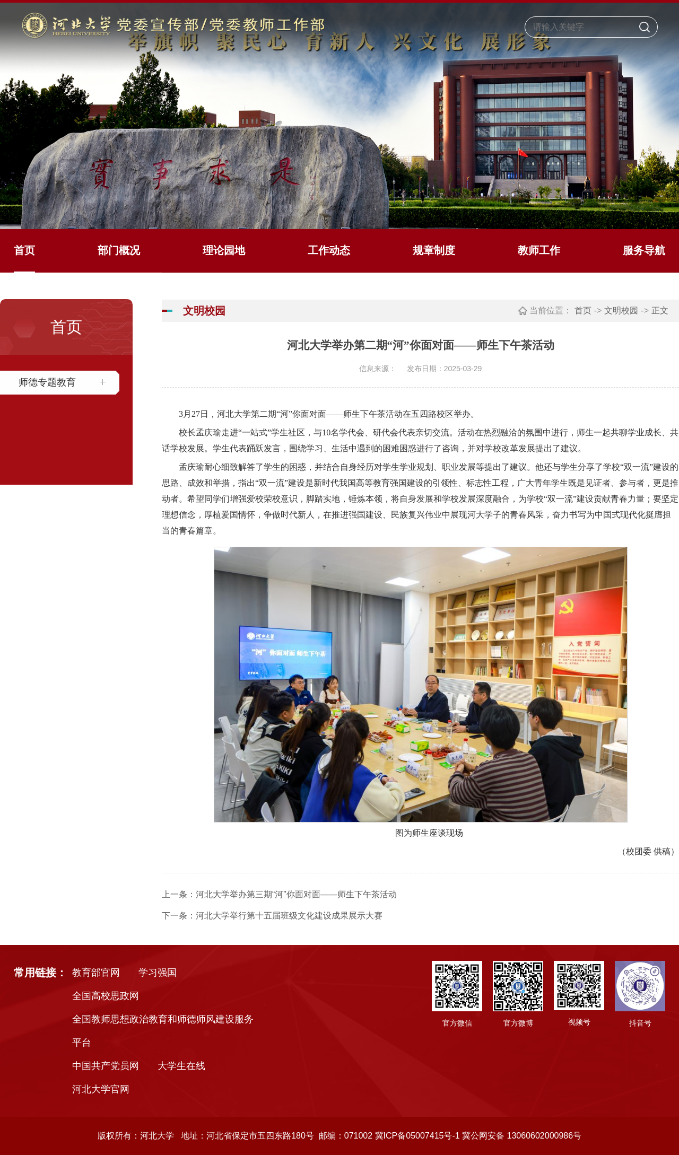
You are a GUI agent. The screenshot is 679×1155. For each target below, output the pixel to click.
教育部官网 (96, 972)
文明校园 (621, 310)
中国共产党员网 (105, 1066)
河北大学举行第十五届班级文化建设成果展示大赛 (289, 915)
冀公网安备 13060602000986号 (521, 1135)
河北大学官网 (100, 1089)
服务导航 (644, 250)
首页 (24, 250)
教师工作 (539, 250)
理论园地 (224, 250)
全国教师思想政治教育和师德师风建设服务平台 (163, 1031)
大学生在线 (181, 1066)
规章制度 (434, 250)
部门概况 (119, 250)
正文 (659, 310)
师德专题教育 (47, 382)
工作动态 (329, 250)
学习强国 (157, 972)
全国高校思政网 (105, 996)
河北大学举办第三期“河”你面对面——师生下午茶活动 (296, 894)
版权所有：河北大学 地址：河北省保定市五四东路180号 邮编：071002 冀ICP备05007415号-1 (279, 1135)
